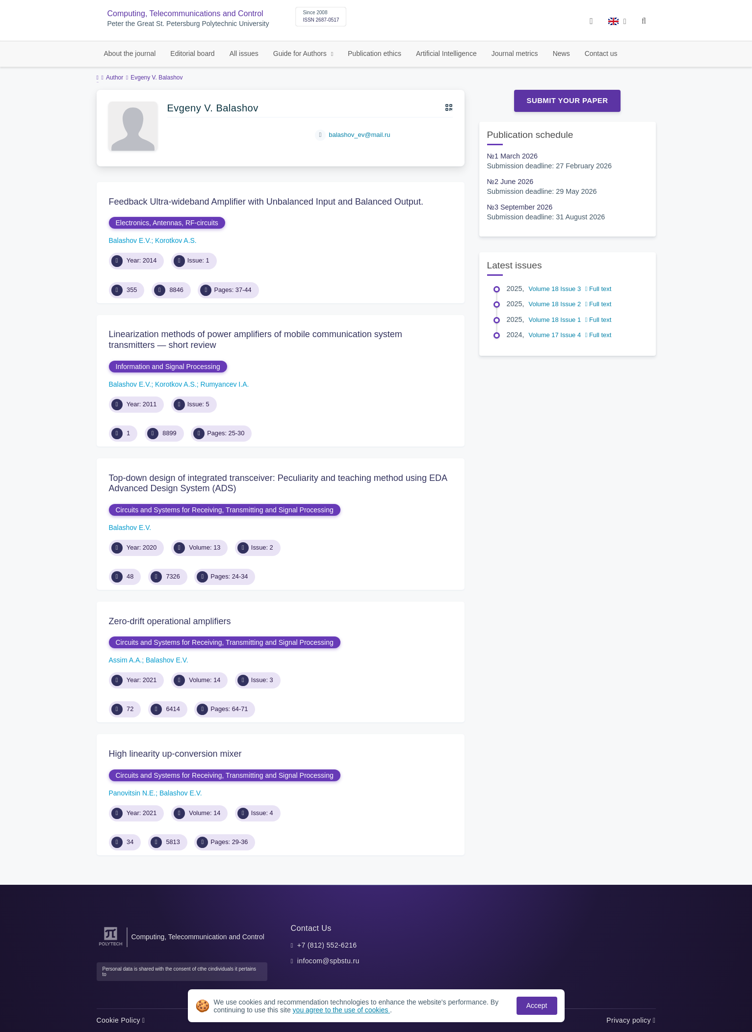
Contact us (601, 53)
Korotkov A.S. (176, 240)
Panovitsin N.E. (132, 793)
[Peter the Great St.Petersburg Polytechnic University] (111, 946)
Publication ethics (374, 53)
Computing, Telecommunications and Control (185, 13)
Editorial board (192, 53)
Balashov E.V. (130, 240)
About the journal (130, 53)
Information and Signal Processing (168, 366)
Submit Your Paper (567, 100)
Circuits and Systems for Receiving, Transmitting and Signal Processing (225, 510)
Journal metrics (515, 53)
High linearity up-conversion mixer (175, 754)
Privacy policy (630, 1020)
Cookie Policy (121, 1020)
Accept (536, 1005)
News (561, 53)
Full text (598, 288)
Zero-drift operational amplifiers (170, 621)
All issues (244, 53)
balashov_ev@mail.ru (359, 134)
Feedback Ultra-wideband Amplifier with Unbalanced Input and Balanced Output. (266, 202)
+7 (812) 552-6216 (327, 945)
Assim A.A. (125, 660)
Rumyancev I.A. (225, 384)
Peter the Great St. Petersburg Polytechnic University (188, 23)
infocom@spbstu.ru (328, 961)
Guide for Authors (301, 53)
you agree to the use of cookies (341, 1010)
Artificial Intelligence (446, 53)
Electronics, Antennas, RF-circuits (167, 223)
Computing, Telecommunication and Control (197, 937)
